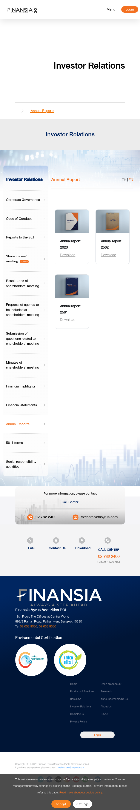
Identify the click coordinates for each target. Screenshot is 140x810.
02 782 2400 (46, 517)
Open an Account (111, 684)
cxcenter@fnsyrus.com (99, 517)
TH (124, 179)
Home (73, 684)
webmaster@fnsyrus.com (71, 767)
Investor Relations (80, 706)
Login (130, 9)
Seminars (75, 699)
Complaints (77, 714)
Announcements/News (114, 699)
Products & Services (82, 691)
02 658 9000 (28, 626)
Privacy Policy (78, 721)
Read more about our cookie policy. (81, 792)
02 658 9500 (47, 626)
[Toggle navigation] (111, 9)
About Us (106, 706)
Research (106, 691)
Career (105, 714)
